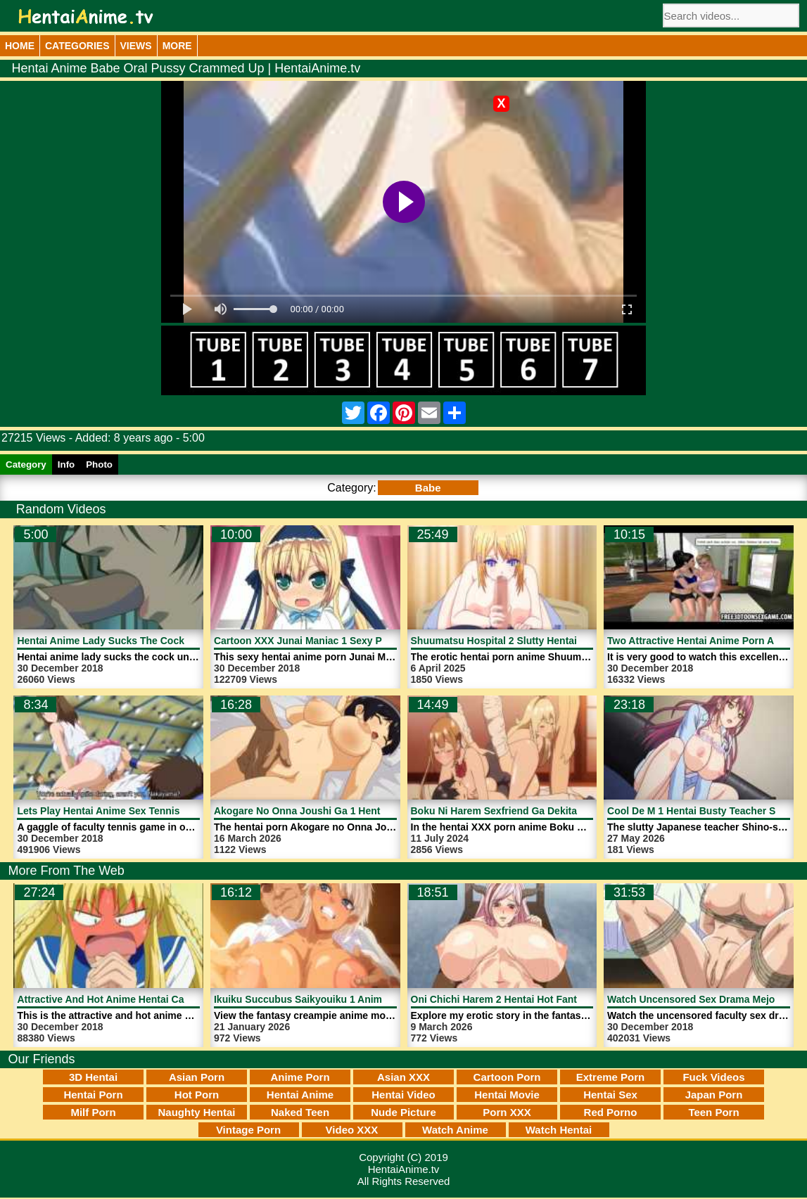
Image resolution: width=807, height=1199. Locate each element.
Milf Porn (92, 1112)
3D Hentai (93, 1077)
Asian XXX (403, 1077)
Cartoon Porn (507, 1077)
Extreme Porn (610, 1077)
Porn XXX (506, 1112)
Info (66, 464)
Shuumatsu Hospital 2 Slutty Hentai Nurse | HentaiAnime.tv (549, 640)
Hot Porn (196, 1095)
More (177, 45)
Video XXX (352, 1130)
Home (19, 45)
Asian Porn (196, 1077)
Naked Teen (300, 1112)
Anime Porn (299, 1077)
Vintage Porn (248, 1130)
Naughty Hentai (196, 1112)
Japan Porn (714, 1095)
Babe (428, 488)
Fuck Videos (713, 1077)
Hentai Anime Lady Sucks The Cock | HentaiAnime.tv (140, 640)
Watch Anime (455, 1130)
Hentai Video (403, 1095)
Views (136, 45)
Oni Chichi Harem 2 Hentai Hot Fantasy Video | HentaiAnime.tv (557, 999)
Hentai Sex (610, 1095)
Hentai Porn (92, 1095)
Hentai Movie (507, 1095)
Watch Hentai (559, 1130)
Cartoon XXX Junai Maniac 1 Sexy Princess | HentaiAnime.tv (355, 640)
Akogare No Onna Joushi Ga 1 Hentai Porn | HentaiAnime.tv (354, 810)
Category (26, 464)
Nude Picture (403, 1112)
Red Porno (610, 1112)
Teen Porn (713, 1112)
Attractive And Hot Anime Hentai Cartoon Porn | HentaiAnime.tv (165, 999)
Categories (77, 45)
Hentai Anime (300, 1095)
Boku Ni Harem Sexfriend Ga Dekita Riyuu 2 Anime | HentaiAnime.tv (569, 810)
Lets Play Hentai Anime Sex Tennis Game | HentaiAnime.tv (153, 810)
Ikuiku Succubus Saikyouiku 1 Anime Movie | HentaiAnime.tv (356, 999)
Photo (99, 464)
